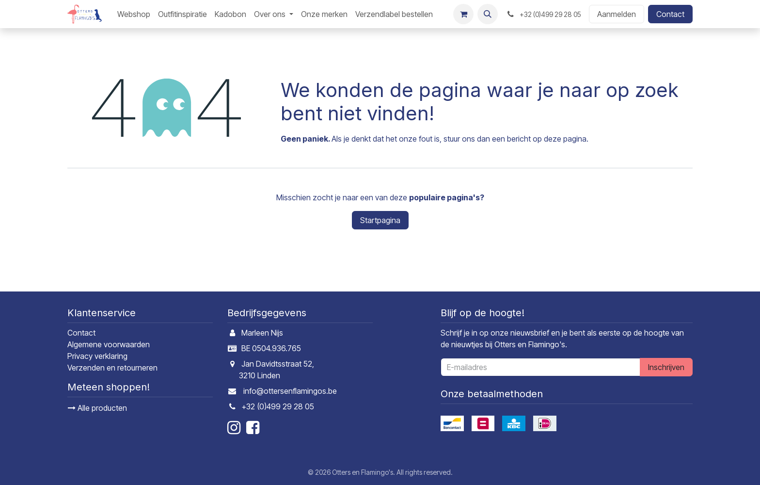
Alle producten (97, 408)
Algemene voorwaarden (108, 344)
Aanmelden (616, 14)
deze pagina (565, 139)
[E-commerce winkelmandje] (463, 14)
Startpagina (380, 220)
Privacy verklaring (97, 356)
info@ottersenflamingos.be (290, 391)
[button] (487, 14)
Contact (670, 14)
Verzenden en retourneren (112, 367)
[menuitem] (133, 14)
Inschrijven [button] (666, 367)
